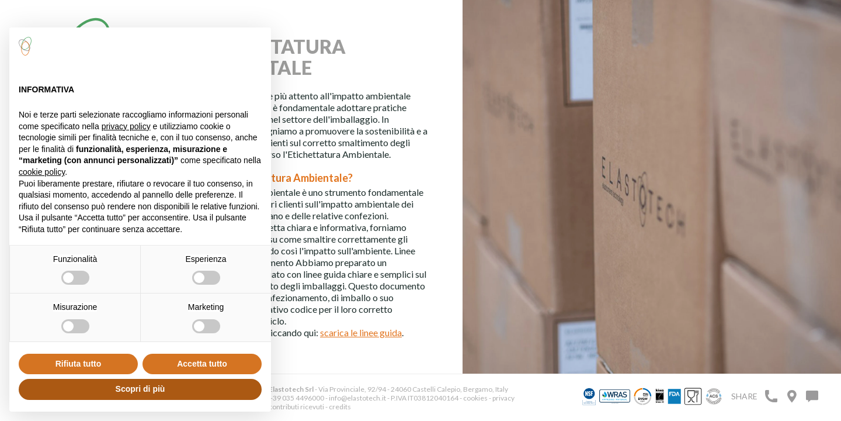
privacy (503, 398)
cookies (475, 398)
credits (340, 406)
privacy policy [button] (126, 126)
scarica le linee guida (361, 332)
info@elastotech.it (357, 398)
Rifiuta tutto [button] (78, 363)
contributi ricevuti (296, 406)
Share (744, 396)
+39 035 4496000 (296, 398)
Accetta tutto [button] (202, 363)
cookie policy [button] (42, 172)
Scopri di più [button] (140, 389)
